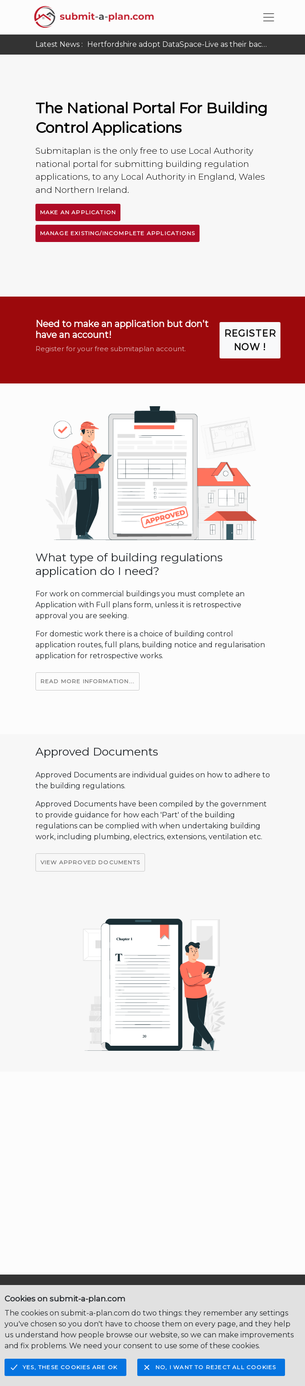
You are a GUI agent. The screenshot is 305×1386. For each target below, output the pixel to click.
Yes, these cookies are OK (70, 1367)
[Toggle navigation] (268, 17)
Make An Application (78, 212)
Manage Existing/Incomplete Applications (117, 233)
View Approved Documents (90, 862)
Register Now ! (250, 340)
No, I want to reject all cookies (215, 1367)
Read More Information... (87, 681)
